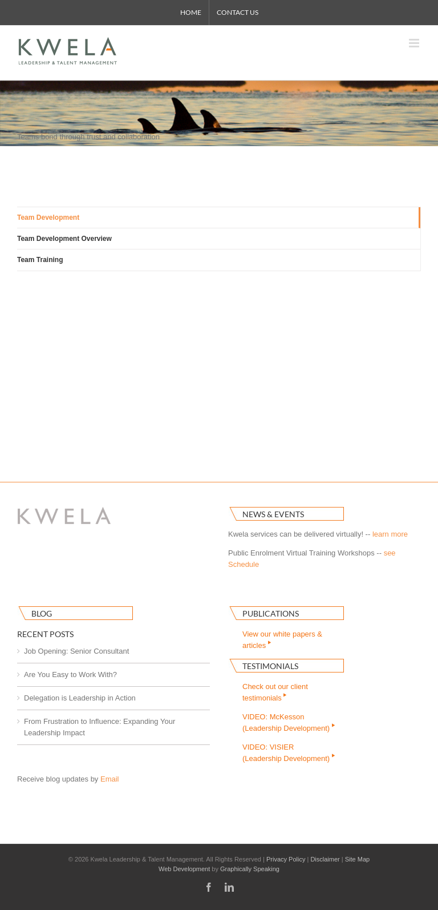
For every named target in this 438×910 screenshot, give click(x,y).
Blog (41, 613)
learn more (390, 534)
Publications (270, 613)
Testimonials (270, 666)
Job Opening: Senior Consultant (76, 651)
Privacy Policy (285, 859)
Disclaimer (324, 859)
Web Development (184, 868)
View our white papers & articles (282, 640)
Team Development (48, 218)
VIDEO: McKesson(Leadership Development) (289, 722)
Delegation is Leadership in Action (80, 698)
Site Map (357, 859)
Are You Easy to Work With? (70, 674)
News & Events (273, 514)
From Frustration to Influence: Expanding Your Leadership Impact (99, 727)
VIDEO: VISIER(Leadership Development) (289, 753)
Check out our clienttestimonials (275, 692)
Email (109, 779)
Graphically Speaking (249, 868)
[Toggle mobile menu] (415, 43)
